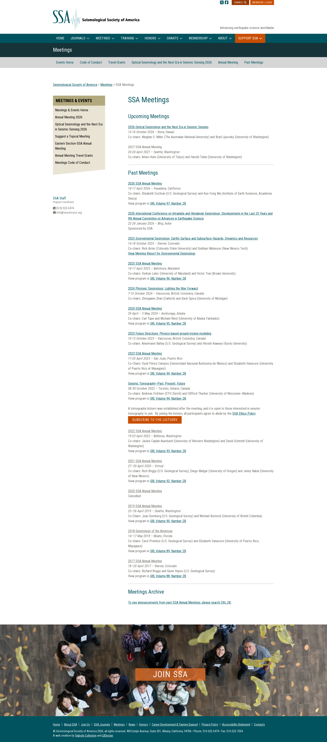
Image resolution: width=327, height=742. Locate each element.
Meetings (103, 38)
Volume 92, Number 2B (168, 481)
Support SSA (248, 38)
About (223, 38)
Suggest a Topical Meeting (72, 136)
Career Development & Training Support (175, 724)
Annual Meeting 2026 (68, 117)
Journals (77, 38)
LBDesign (107, 735)
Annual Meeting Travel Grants (74, 156)
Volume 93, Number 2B (168, 451)
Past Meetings (253, 62)
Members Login (262, 2)
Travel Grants (116, 62)
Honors (150, 38)
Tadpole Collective (86, 735)
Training (127, 38)
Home (60, 38)
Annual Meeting (228, 62)
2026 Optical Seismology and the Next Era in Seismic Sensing (168, 127)
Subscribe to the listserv (154, 420)
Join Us (85, 724)
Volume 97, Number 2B (168, 203)
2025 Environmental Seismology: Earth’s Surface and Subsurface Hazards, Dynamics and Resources (193, 238)
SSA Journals (102, 724)
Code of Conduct (91, 62)
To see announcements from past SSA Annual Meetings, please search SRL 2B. (179, 602)
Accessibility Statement (236, 724)
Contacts (259, 724)
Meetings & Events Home (71, 110)
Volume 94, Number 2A (168, 398)
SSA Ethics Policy (243, 413)
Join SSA (170, 674)
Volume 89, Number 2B (168, 551)
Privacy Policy (210, 724)
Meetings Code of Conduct (72, 163)
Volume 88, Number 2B (168, 576)
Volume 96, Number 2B (168, 278)
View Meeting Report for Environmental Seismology (161, 253)
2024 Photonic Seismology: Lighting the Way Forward (163, 288)
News (132, 724)
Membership (198, 38)
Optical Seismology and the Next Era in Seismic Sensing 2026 (172, 62)
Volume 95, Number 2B (168, 323)
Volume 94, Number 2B (168, 373)
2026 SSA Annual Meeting (145, 183)
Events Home (65, 62)
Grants (172, 38)
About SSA (70, 724)
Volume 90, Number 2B (168, 521)
